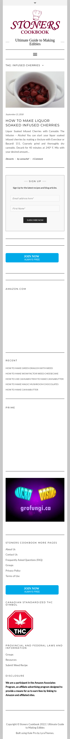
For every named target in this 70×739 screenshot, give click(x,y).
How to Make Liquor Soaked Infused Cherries (33, 123)
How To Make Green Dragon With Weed (29, 368)
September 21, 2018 (14, 114)
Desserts (10, 159)
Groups (9, 565)
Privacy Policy (13, 570)
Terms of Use (13, 576)
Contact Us (12, 554)
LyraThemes (47, 733)
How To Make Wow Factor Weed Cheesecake (32, 373)
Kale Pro (32, 733)
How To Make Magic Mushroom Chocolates (32, 384)
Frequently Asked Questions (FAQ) (24, 559)
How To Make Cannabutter (22, 389)
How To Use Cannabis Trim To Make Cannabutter (35, 379)
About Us (10, 549)
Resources (11, 659)
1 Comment (37, 159)
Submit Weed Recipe (17, 665)
